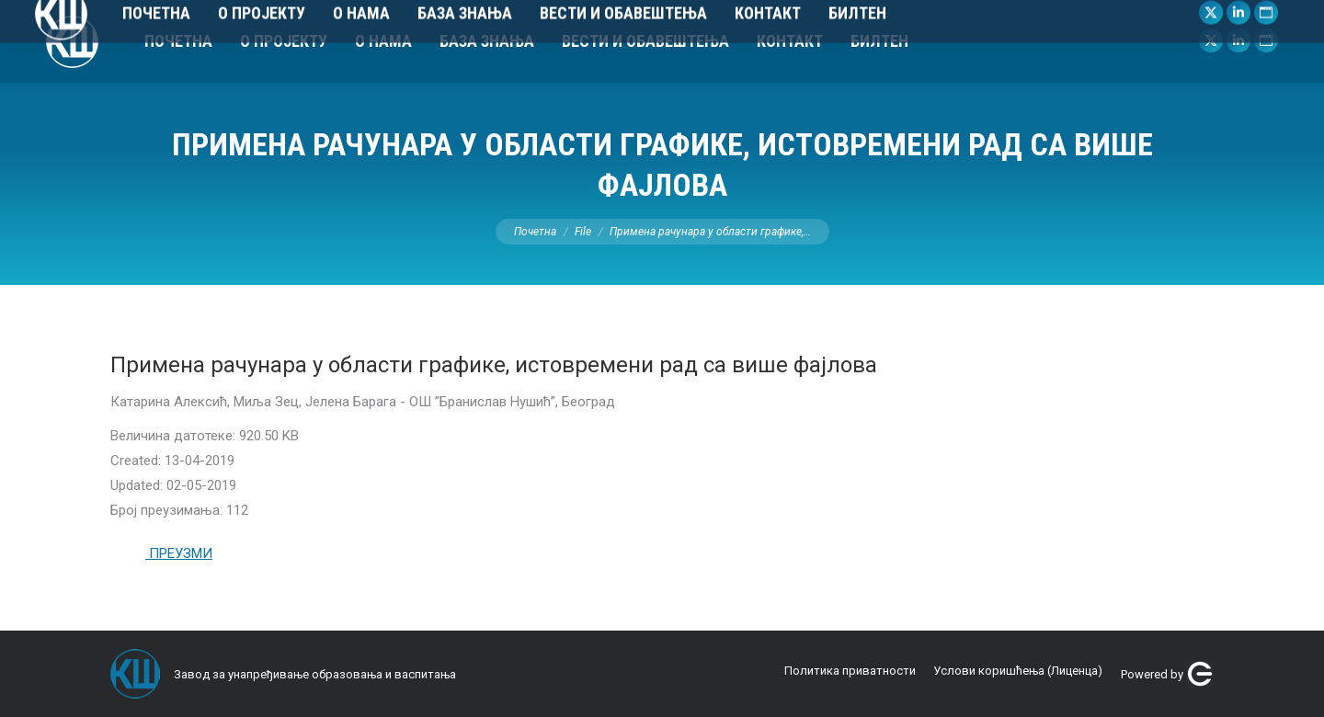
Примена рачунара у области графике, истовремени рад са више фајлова (493, 365)
